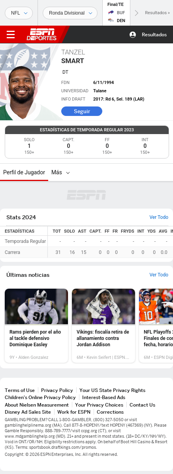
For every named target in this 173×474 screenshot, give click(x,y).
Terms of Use (20, 390)
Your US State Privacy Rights (112, 390)
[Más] (68, 172)
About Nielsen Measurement (37, 405)
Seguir (82, 111)
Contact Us (142, 405)
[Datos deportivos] (70, 13)
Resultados (154, 34)
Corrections (110, 412)
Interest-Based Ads (103, 397)
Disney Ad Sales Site (28, 412)
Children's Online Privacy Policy (40, 397)
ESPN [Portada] (41, 34)
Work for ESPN (73, 412)
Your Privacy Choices (99, 405)
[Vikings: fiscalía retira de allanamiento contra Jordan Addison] (103, 326)
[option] (36, 326)
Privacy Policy (57, 390)
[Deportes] (18, 13)
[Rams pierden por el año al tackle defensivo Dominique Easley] (36, 326)
